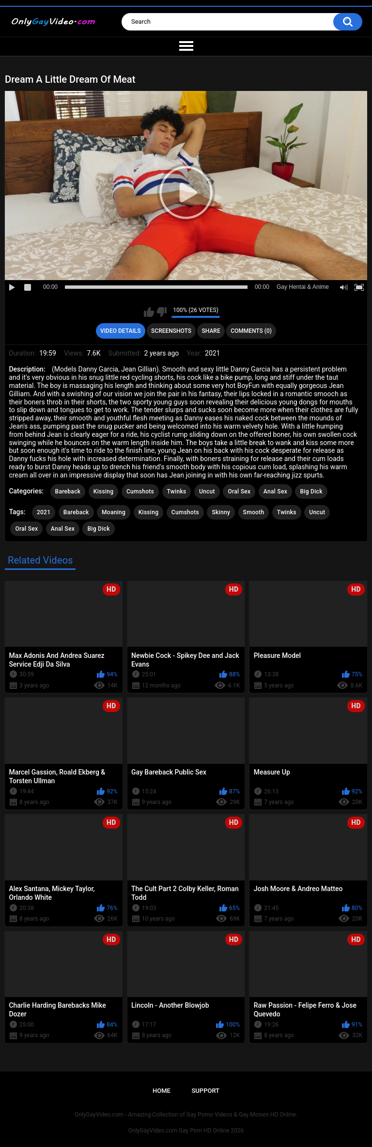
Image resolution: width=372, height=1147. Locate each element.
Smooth (253, 512)
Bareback (68, 491)
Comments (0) (251, 331)
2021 (43, 512)
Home (161, 1090)
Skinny (221, 512)
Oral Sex (239, 491)
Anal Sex (275, 491)
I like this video (149, 312)
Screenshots (171, 331)
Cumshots (140, 491)
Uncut (207, 491)
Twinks (176, 491)
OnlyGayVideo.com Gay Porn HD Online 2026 (186, 1130)
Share (211, 331)
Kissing (103, 491)
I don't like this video (161, 312)
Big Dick (311, 491)
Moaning (113, 512)
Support (205, 1090)
